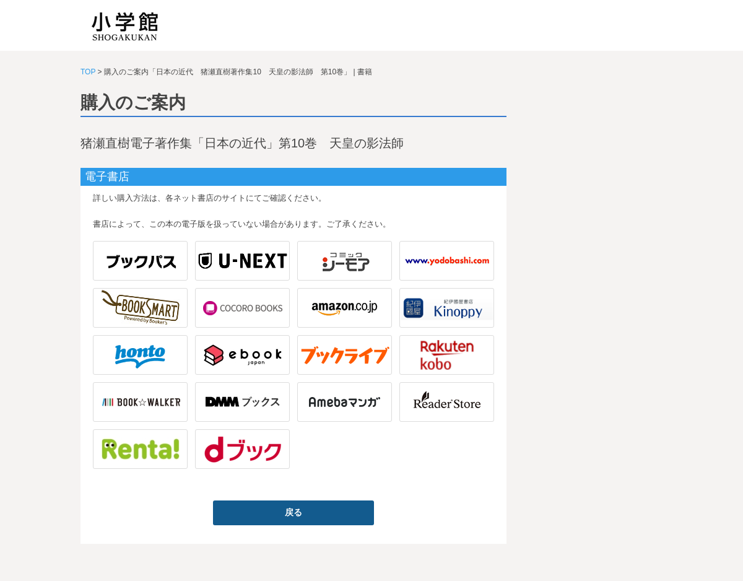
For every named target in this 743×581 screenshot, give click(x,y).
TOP (87, 72)
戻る (293, 512)
